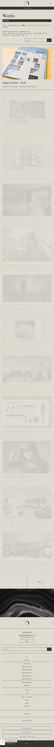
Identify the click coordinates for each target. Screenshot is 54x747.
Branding (27, 663)
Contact (27, 706)
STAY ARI (7, 522)
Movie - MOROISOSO (13, 386)
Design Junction (27, 736)
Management (27, 676)
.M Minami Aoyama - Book (15, 173)
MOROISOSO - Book (13, 345)
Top (24, 8)
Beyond (6, 219)
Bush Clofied (8, 264)
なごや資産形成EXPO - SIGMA (19, 431)
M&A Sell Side (27, 682)
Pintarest (27, 732)
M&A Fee (27, 685)
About (27, 703)
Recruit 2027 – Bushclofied (15, 305)
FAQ (27, 693)
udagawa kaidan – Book (14, 82)
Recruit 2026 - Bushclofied (15, 476)
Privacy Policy (27, 720)
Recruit (27, 714)
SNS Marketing (27, 669)
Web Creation (27, 666)
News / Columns (27, 697)
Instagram (27, 728)
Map (27, 641)
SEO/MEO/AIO (27, 673)
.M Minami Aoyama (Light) (16, 128)
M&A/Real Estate (27, 679)
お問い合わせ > (27, 609)
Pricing (27, 690)
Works (27, 700)
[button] (50, 3)
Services (27, 660)
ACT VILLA (8, 567)
